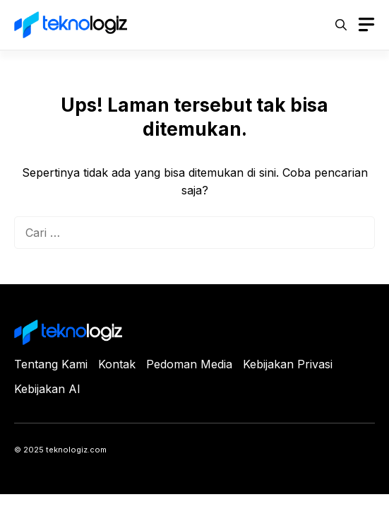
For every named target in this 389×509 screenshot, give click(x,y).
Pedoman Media (189, 364)
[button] (341, 24)
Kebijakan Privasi (288, 364)
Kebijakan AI (47, 389)
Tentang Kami (51, 364)
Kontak (117, 364)
